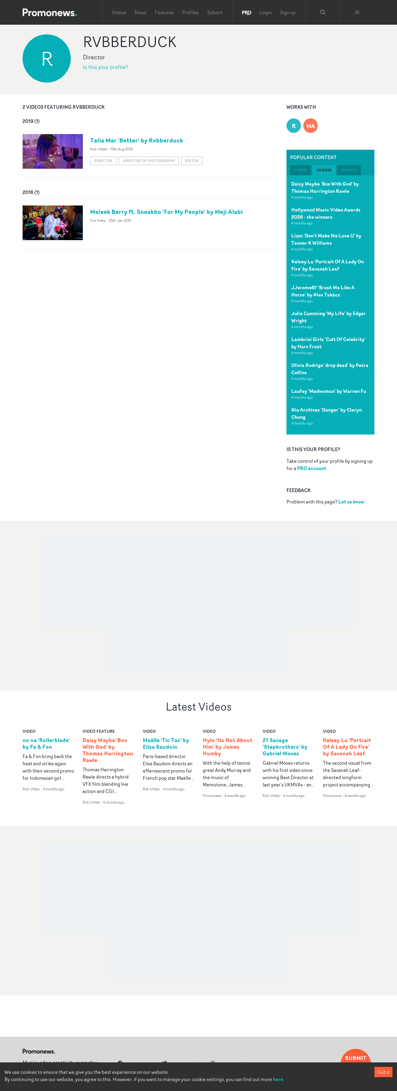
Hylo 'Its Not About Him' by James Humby (227, 747)
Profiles (190, 12)
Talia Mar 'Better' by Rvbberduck (136, 140)
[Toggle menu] (357, 12)
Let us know (351, 501)
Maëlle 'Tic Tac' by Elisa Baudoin (166, 743)
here (278, 1079)
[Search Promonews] (322, 12)
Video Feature (99, 731)
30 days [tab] (324, 170)
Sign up (288, 12)
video (29, 731)
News (140, 12)
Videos (119, 12)
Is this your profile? (105, 67)
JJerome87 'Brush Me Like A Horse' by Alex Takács (323, 291)
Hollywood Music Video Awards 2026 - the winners (326, 213)
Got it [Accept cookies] (383, 1072)
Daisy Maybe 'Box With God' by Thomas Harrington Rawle (325, 187)
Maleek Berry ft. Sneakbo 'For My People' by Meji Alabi (166, 211)
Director (103, 160)
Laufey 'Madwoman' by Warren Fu (328, 391)
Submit (215, 12)
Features (164, 12)
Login (266, 12)
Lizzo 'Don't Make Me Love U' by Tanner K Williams (326, 239)
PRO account (311, 468)
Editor (191, 160)
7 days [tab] (301, 170)
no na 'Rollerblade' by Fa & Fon (46, 743)
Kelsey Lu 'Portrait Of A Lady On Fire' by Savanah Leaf (327, 265)
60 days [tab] (348, 170)
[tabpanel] (330, 304)
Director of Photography (149, 160)
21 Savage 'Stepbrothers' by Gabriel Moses (285, 747)
